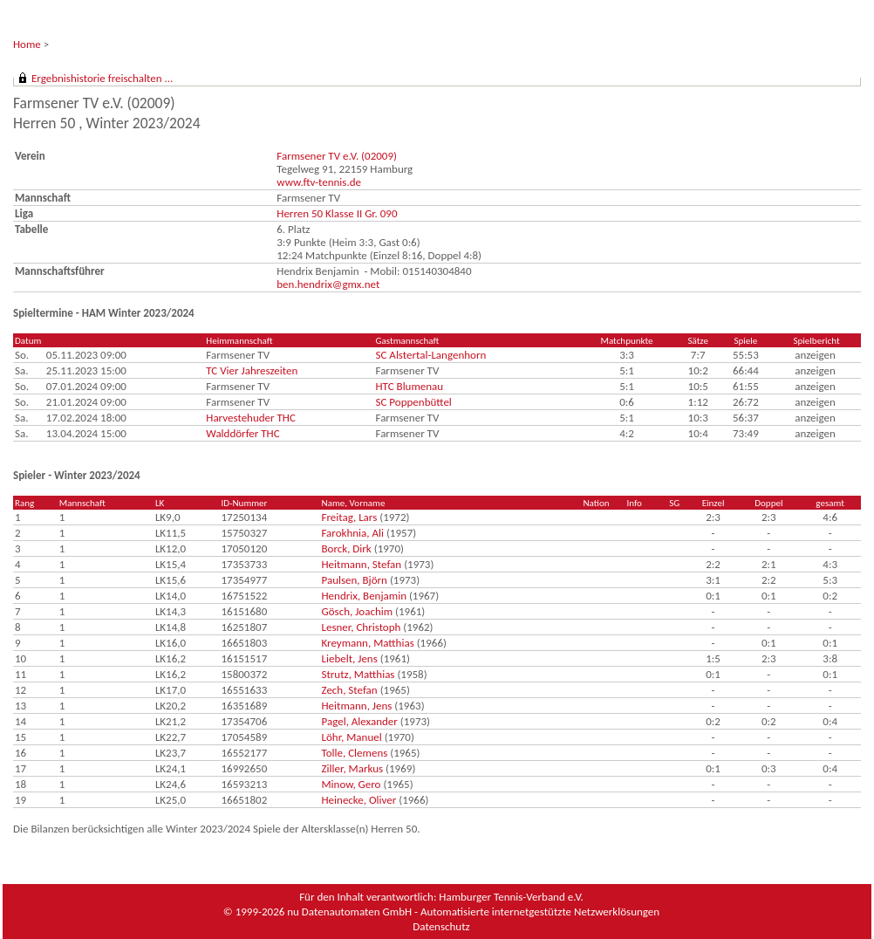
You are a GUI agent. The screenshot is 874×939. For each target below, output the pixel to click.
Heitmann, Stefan (362, 564)
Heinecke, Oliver (359, 799)
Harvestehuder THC (251, 417)
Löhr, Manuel (352, 737)
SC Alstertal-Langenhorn (431, 354)
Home (27, 44)
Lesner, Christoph (361, 627)
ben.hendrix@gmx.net (328, 284)
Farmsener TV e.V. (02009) (337, 155)
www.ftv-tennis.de (319, 181)
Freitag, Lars (350, 517)
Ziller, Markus (353, 768)
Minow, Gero (351, 784)
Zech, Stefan (350, 689)
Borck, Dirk (347, 548)
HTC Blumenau (410, 386)
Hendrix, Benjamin (364, 595)
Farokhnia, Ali (353, 532)
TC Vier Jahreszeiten (251, 370)
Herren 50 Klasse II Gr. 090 (337, 213)
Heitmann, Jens (357, 705)
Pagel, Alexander (360, 721)
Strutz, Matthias (358, 674)
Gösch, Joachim (357, 611)
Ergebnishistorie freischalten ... (102, 78)
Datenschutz (441, 926)
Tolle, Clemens (355, 752)
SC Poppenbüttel (414, 401)
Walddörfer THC (242, 433)
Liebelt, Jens (350, 658)
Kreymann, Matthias (368, 642)
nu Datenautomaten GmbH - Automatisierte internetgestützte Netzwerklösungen (473, 911)
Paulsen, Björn (354, 579)
